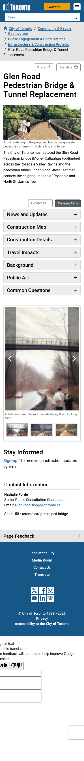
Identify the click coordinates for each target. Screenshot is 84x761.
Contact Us (42, 567)
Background (20, 265)
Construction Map (26, 227)
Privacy (42, 618)
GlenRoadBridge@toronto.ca (38, 505)
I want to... (55, 6)
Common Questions (28, 290)
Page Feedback (18, 536)
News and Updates (27, 214)
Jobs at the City (42, 552)
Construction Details (29, 239)
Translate (65, 67)
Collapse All (69, 203)
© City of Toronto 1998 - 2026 (42, 613)
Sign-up (11, 460)
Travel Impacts (23, 252)
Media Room (42, 560)
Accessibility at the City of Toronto (42, 623)
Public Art (18, 277)
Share (45, 67)
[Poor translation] (16, 666)
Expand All (42, 203)
